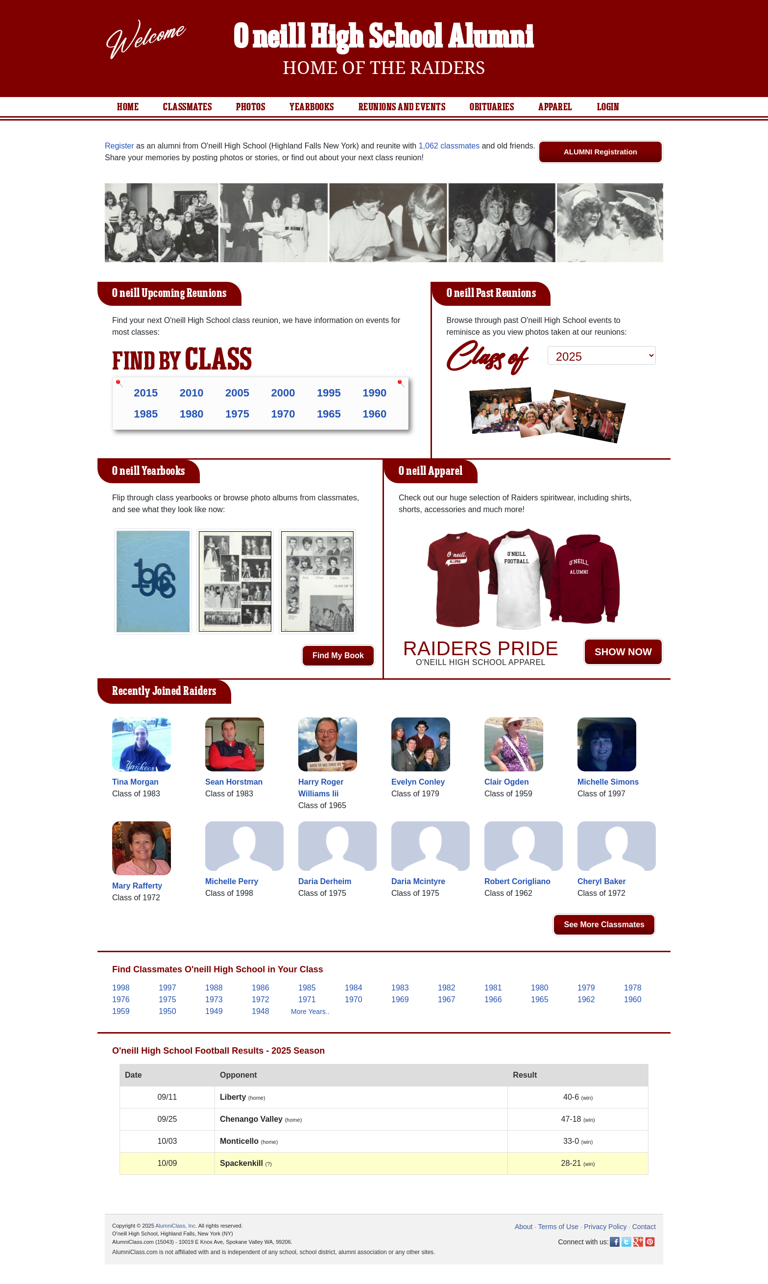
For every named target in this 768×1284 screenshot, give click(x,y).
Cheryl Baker (601, 881)
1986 (260, 988)
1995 (329, 393)
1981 (493, 988)
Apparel (555, 107)
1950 (167, 1011)
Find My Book (338, 655)
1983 (400, 988)
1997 (167, 988)
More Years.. (310, 1011)
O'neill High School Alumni (384, 38)
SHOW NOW (623, 651)
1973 (214, 999)
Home (128, 107)
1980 (192, 414)
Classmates (187, 107)
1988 (214, 988)
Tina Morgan (135, 782)
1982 (447, 988)
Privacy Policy (605, 1227)
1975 (237, 414)
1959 (121, 1011)
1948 (260, 1011)
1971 (307, 999)
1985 (146, 414)
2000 (283, 393)
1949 (214, 1011)
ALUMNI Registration (600, 152)
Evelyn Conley (418, 782)
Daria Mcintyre (418, 881)
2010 (192, 393)
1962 (586, 999)
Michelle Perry (232, 881)
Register (119, 146)
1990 (374, 393)
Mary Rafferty (137, 886)
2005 (237, 393)
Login (608, 107)
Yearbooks (311, 107)
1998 (121, 988)
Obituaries (492, 107)
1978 (633, 988)
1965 (329, 414)
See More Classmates (604, 924)
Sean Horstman (234, 782)
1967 (447, 999)
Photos (250, 107)
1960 (374, 414)
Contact (644, 1227)
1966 (493, 999)
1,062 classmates (449, 146)
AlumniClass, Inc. (176, 1226)
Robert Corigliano (517, 881)
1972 (260, 999)
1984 (353, 988)
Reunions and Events (402, 107)
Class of (486, 354)
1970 (283, 414)
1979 (586, 988)
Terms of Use (558, 1227)
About (524, 1227)
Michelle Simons (608, 782)
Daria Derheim (325, 881)
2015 (146, 393)
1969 (400, 999)
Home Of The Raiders (384, 67)
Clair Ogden (506, 782)
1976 (121, 999)
